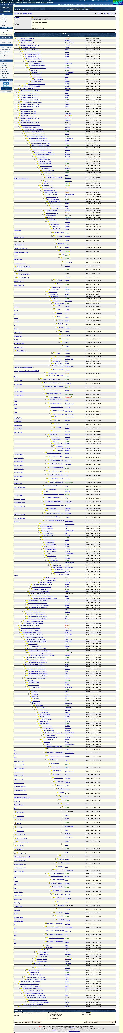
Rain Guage (34, 70)
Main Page (4, 16)
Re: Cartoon (47, 742)
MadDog (67, 424)
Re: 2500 (46, 183)
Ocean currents (44, 723)
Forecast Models (5, 51)
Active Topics (86, 8)
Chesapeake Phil (69, 72)
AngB (66, 97)
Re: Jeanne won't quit (44, 159)
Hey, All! (19, 823)
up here (46, 491)
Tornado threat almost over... (43, 965)
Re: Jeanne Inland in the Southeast (29, 45)
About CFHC (5, 75)
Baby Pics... (50, 217)
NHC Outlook (56, 301)
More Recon (4, 55)
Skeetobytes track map (26, 109)
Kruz (66, 796)
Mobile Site (4, 77)
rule (66, 760)
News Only (4, 19)
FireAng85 (68, 1006)
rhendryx (67, 222)
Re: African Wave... (42, 707)
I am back (19, 827)
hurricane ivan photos (47, 528)
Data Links (4, 67)
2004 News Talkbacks (27, 13)
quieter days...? (49, 181)
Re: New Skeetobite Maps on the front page (41, 653)
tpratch (67, 203)
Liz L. (66, 77)
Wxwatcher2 (68, 641)
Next (109, 13)
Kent (66, 486)
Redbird (67, 224)
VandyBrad (68, 88)
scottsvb (67, 129)
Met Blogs (4, 21)
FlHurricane (6, 7)
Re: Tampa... (35, 691)
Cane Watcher (69, 837)
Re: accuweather (55, 437)
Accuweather (47, 172)
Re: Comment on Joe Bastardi (31, 49)
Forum (3, 40)
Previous (98, 13)
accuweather (53, 434)
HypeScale (3, 32)
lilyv (66, 528)
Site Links (4, 65)
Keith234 (67, 68)
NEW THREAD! (21, 270)
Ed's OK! (16, 808)
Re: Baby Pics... (53, 219)
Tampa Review (34, 609)
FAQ (82, 9)
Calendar (91, 9)
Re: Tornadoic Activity (36, 975)
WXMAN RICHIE (69, 414)
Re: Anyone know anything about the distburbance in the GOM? (38, 370)
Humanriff (68, 125)
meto (66, 161)
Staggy (67, 712)
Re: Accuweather (49, 175)
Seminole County (33, 644)
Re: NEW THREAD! (24, 274)
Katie (66, 175)
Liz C (66, 673)
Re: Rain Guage (36, 74)
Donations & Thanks (6, 42)
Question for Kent (51, 489)
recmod (16, 17)
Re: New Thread (18, 259)
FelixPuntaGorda (69, 194)
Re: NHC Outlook (59, 303)
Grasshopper (68, 118)
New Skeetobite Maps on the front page (39, 650)
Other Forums (74, 8)
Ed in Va (67, 266)
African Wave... (39, 705)
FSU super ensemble (26, 40)
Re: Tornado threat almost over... (45, 968)
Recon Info (4, 53)
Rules (86, 9)
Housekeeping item (42, 959)
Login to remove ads (6, 91)
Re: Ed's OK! (20, 812)
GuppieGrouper (69, 42)
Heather (67, 815)
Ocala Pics (47, 949)
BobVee (67, 106)
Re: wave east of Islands (23, 266)
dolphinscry (68, 931)
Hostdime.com (73, 1027)
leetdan (67, 863)
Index (104, 13)
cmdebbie (68, 210)
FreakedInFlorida (69, 732)
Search (3, 25)
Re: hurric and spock (54, 511)
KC (66, 533)
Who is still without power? (57, 873)
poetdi (67, 666)
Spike (66, 197)
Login (3, 4)
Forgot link (60, 356)
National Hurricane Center (74, 1031)
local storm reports (59, 572)
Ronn (66, 93)
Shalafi (67, 54)
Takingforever (69, 63)
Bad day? (55, 441)
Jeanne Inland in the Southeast (25, 38)
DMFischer (68, 113)
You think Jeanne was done (35, 63)
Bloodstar (67, 120)
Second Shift (68, 390)
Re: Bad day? (58, 444)
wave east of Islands (19, 263)
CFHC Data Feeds (6, 73)
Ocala (66, 147)
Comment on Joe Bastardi (28, 47)
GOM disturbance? (51, 215)
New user (69, 9)
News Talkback (17, 13)
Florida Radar (5, 57)
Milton (82, 4)
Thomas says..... (45, 531)
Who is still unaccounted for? (54, 746)
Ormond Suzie (69, 138)
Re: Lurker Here (51, 556)
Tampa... (33, 689)
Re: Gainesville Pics (48, 739)
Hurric (67, 505)
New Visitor (12, 4)
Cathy (66, 618)
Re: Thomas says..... (48, 533)
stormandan (68, 262)
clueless (67, 127)
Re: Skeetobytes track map (28, 111)
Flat (113, 13)
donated (54, 1029)
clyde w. (67, 104)
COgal (67, 942)
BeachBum (68, 40)
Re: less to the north (33, 682)
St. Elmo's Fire (21, 834)
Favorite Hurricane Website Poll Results (42, 596)
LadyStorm (68, 513)
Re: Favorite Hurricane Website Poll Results (45, 598)
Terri (66, 498)
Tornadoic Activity (34, 972)
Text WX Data (5, 71)
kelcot (66, 632)
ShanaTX (67, 168)
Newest (7, 40)
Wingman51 (68, 703)
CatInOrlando (68, 927)
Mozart (67, 682)
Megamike (68, 749)
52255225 (68, 891)
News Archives (5, 23)
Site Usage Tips (5, 69)
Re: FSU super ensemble (28, 43)
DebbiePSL (68, 383)
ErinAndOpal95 (69, 359)
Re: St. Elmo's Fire (22, 838)
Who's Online (76, 9)
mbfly (66, 526)
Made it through (25, 120)
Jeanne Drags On (36, 72)
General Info (4, 63)
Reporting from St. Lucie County (53, 733)
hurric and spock (51, 508)
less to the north (31, 680)
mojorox (67, 292)
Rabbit (67, 317)
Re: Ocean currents (46, 726)
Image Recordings (6, 49)
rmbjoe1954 (68, 301)
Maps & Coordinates (6, 47)
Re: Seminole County (35, 646)
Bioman (67, 190)
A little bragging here (58, 414)
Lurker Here (49, 553)
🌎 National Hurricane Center (6, 89)
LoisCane (67, 508)
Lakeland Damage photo (55, 397)
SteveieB (67, 45)
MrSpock (67, 156)
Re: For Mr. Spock (19, 805)
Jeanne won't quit (41, 157)
